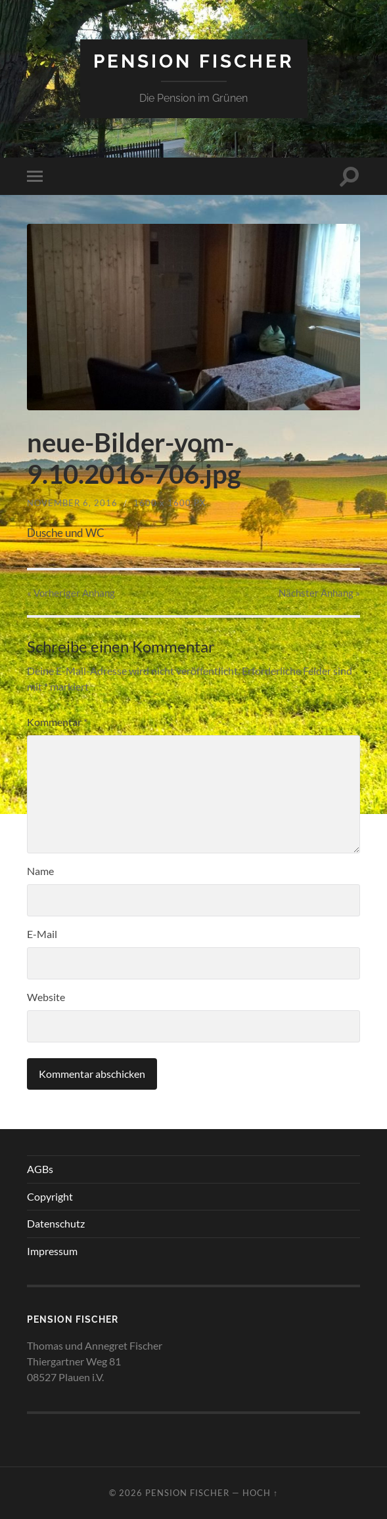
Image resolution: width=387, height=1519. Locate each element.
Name (40, 871)
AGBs (40, 1169)
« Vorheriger (71, 593)
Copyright (50, 1196)
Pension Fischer (193, 61)
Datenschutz (56, 1223)
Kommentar (57, 722)
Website (46, 997)
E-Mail (42, 934)
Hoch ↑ (260, 1492)
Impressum (52, 1251)
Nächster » (319, 593)
